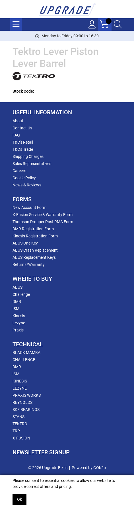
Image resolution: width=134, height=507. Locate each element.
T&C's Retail (23, 142)
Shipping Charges (28, 156)
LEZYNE (20, 388)
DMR (17, 301)
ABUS (17, 287)
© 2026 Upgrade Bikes (47, 467)
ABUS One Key (25, 243)
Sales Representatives (32, 163)
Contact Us (22, 128)
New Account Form (29, 207)
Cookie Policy (24, 178)
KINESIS (20, 381)
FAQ (16, 135)
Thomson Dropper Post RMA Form (43, 221)
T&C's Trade (23, 149)
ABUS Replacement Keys (34, 257)
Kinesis (19, 315)
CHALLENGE (24, 359)
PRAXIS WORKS (27, 395)
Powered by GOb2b (89, 467)
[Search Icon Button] (118, 24)
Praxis (18, 330)
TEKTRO (20, 424)
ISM (16, 308)
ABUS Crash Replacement (35, 250)
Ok (19, 499)
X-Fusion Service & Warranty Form (43, 214)
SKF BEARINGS (26, 409)
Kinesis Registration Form (35, 236)
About (18, 121)
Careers (19, 170)
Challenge (21, 294)
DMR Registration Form (33, 229)
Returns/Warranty (29, 264)
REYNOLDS (22, 402)
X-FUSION (21, 438)
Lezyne (19, 323)
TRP (16, 431)
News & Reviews (27, 185)
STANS (18, 416)
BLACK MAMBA (26, 352)
